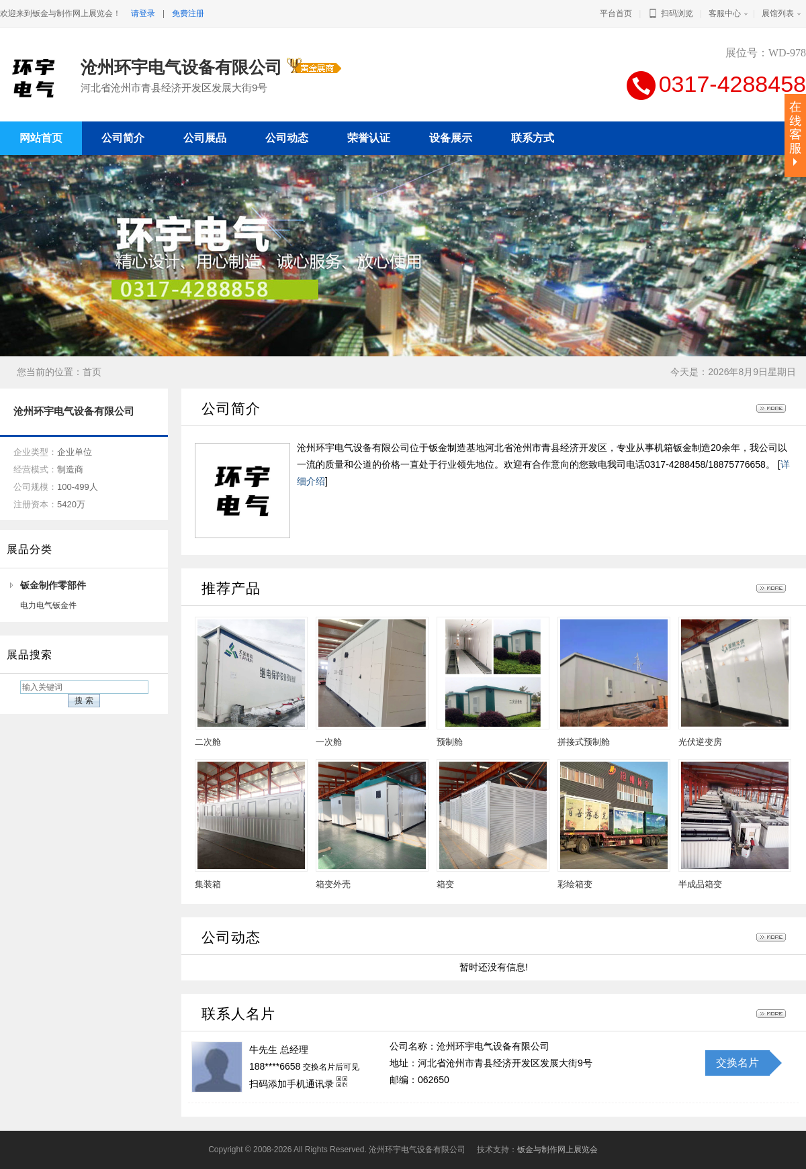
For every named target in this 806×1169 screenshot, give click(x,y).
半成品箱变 (700, 884)
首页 (92, 371)
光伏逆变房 (700, 742)
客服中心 (725, 13)
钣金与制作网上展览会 (557, 1149)
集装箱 (208, 884)
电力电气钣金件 (48, 605)
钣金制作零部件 (53, 585)
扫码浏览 (669, 13)
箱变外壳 (333, 884)
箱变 (445, 884)
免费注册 (188, 13)
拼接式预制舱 (583, 742)
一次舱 (329, 742)
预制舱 (450, 742)
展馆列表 (778, 13)
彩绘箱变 (574, 884)
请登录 (143, 13)
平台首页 (616, 13)
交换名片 (737, 1062)
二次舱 (208, 742)
